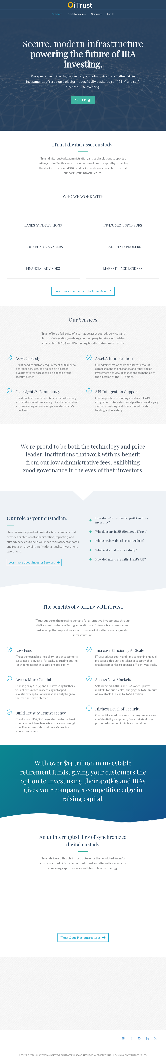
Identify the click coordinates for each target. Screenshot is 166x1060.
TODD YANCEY (48, 1055)
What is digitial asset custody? (116, 550)
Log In (110, 14)
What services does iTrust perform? (120, 541)
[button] (83, 100)
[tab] (122, 520)
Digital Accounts (77, 14)
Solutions (57, 14)
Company (96, 14)
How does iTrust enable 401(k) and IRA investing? (121, 520)
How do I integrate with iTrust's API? (120, 559)
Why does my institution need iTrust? (121, 531)
